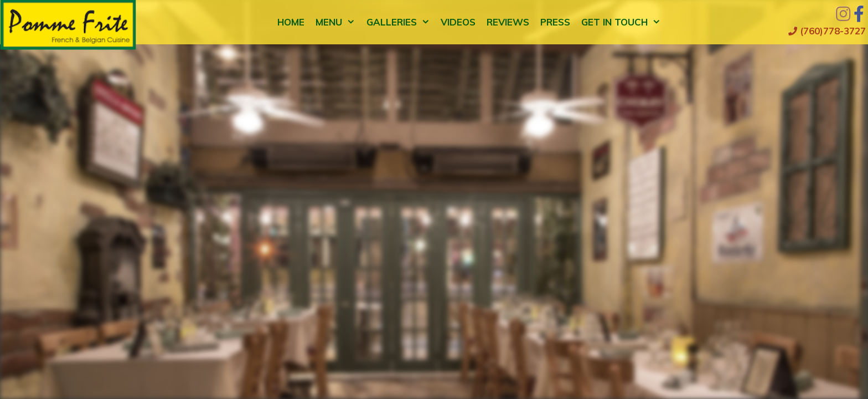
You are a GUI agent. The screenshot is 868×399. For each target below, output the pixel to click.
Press (555, 22)
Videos (458, 22)
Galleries (401, 22)
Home (290, 22)
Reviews (508, 22)
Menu (338, 22)
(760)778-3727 (827, 31)
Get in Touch (623, 22)
